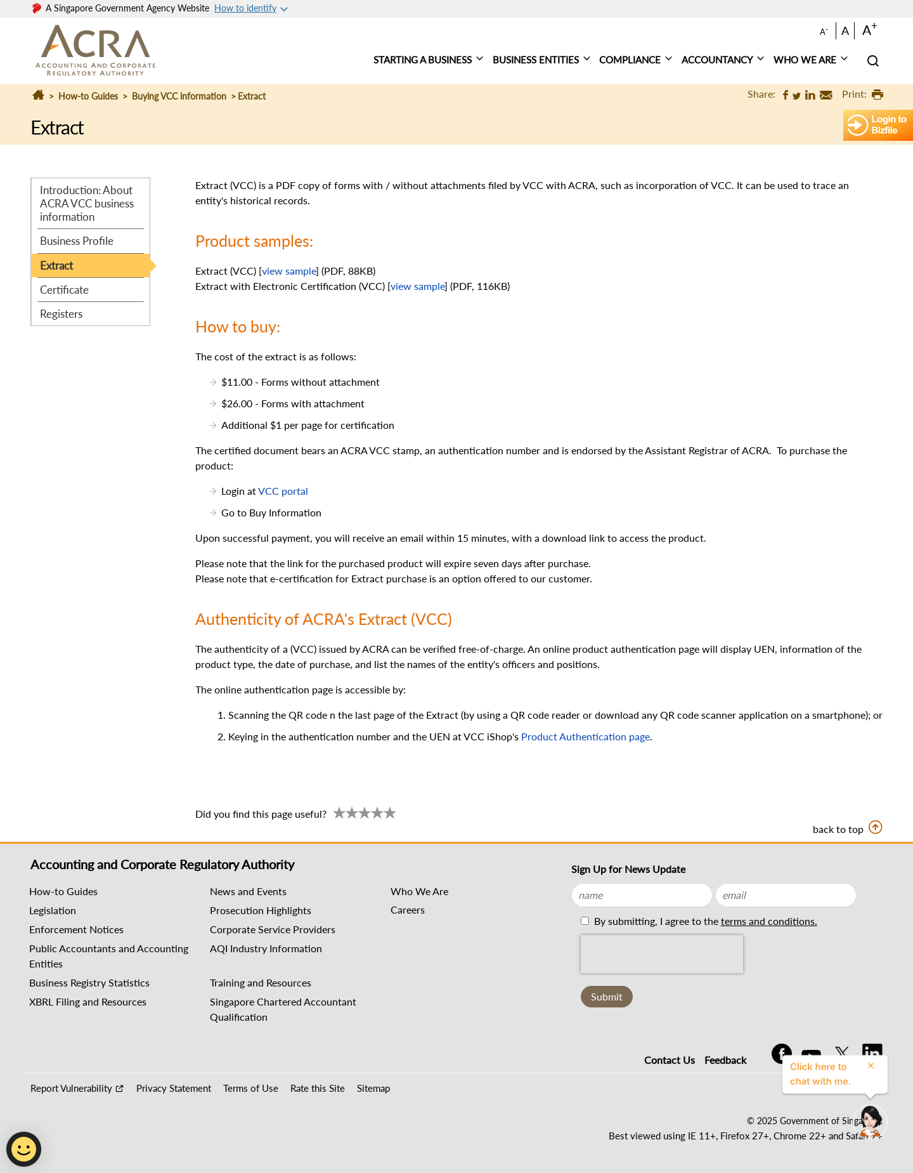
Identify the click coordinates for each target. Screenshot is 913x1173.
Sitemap (373, 1088)
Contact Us (669, 1060)
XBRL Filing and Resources (87, 1001)
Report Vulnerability (71, 1088)
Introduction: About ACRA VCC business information (87, 203)
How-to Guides (88, 96)
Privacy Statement (173, 1088)
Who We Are (419, 891)
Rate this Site (317, 1088)
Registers (61, 313)
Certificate (64, 289)
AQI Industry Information (266, 948)
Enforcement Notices (76, 929)
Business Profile (76, 240)
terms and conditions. (769, 921)
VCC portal (283, 491)
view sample (289, 271)
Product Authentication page (585, 736)
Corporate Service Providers (272, 929)
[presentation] (662, 954)
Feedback (725, 1060)
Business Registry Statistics (89, 982)
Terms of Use (250, 1088)
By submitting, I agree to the (704, 921)
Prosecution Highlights (260, 910)
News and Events (248, 891)
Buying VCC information (179, 96)
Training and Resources (260, 982)
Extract (56, 265)
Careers (408, 909)
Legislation (52, 910)
